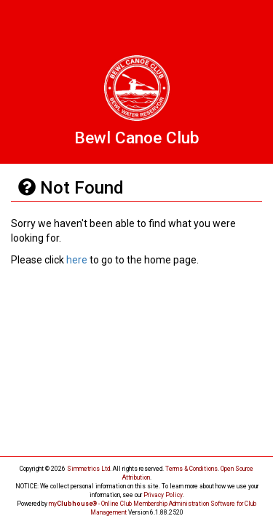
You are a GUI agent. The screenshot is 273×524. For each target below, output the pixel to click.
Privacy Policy (163, 495)
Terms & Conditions (191, 468)
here (76, 260)
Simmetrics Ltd (88, 468)
